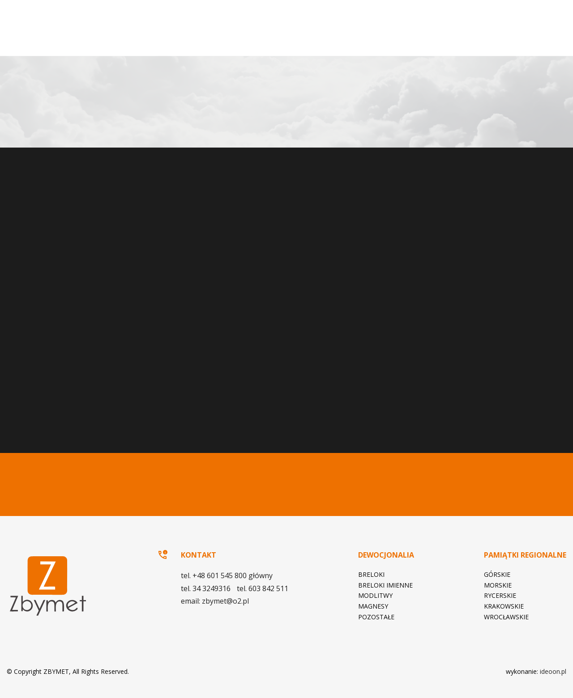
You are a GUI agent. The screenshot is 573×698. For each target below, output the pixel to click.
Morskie (498, 585)
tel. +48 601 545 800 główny (71, 236)
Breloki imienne (385, 585)
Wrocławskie (506, 617)
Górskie (497, 574)
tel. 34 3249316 (51, 249)
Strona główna (262, 38)
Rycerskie (500, 595)
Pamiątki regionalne (413, 38)
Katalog (482, 38)
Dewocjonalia (335, 38)
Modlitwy (375, 595)
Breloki (371, 574)
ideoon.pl (553, 671)
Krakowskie (504, 606)
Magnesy (373, 606)
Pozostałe (376, 617)
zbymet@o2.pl (69, 263)
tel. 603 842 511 (107, 249)
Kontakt (521, 38)
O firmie (288, 38)
